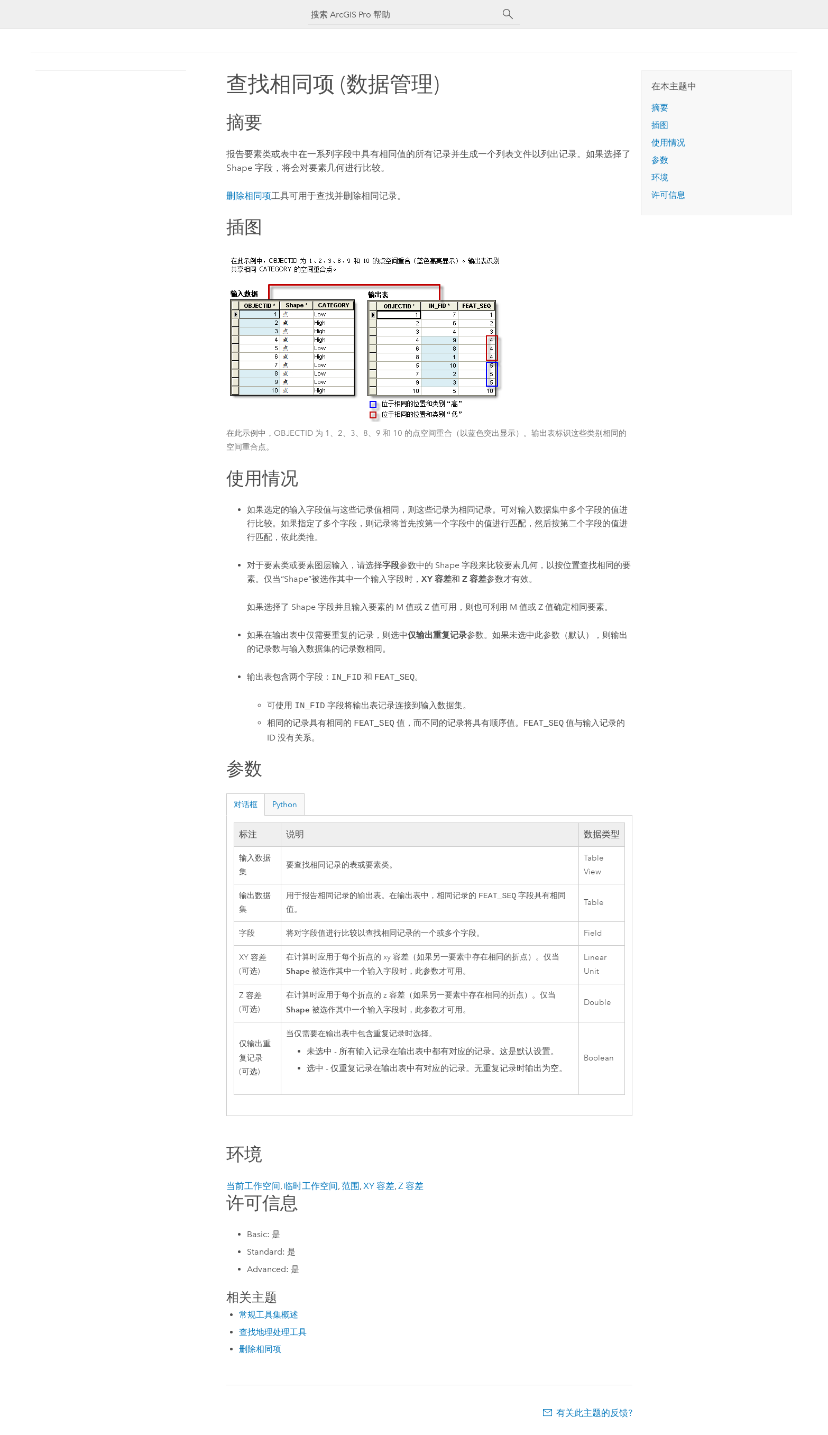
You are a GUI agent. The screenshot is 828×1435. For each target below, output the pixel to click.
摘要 (659, 108)
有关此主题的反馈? (594, 1414)
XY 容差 (378, 1187)
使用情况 (668, 143)
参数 (659, 160)
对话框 (245, 804)
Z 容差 (411, 1187)
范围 (351, 1187)
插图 (659, 125)
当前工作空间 (253, 1187)
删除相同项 (248, 195)
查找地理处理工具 (273, 1333)
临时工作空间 (311, 1187)
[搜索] (508, 14)
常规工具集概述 (268, 1316)
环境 (659, 177)
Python (284, 804)
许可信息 (668, 195)
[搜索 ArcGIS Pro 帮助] (403, 14)
